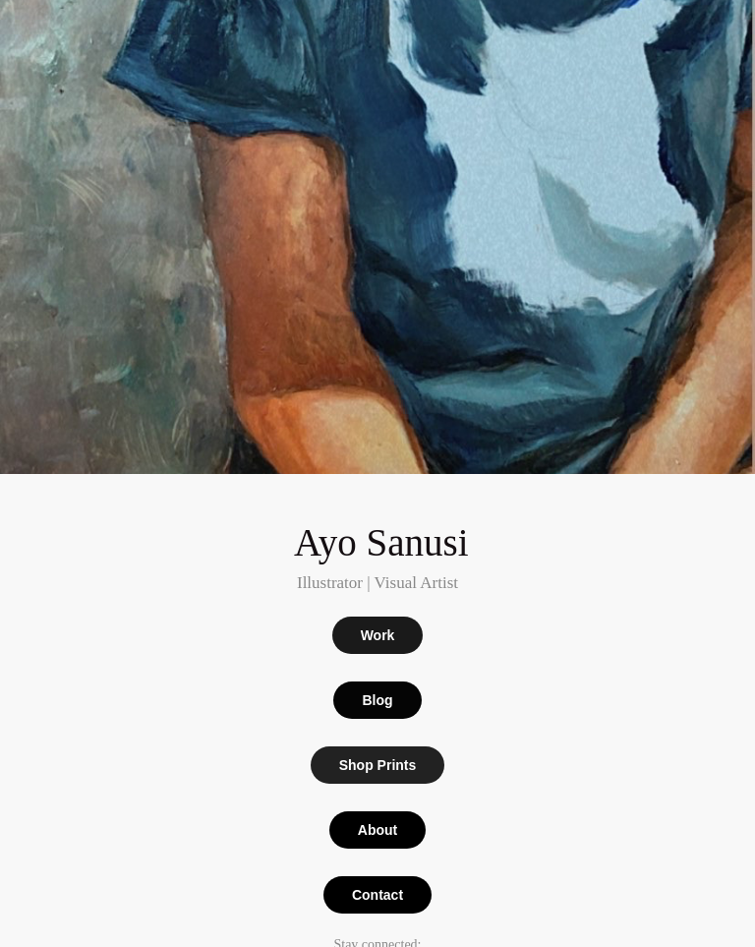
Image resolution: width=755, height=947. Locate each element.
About (377, 830)
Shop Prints (378, 765)
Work (378, 635)
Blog (377, 700)
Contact (377, 895)
